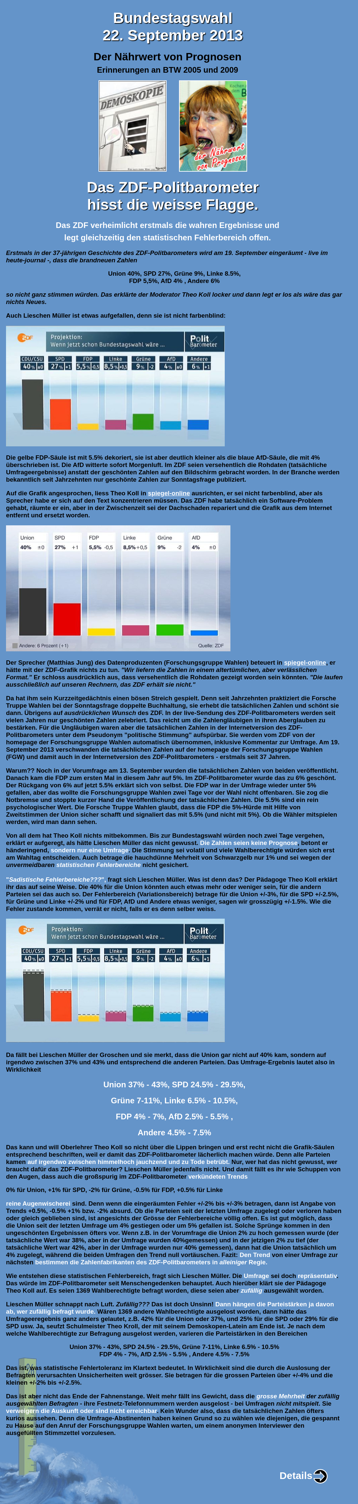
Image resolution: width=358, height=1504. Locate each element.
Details (304, 1475)
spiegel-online (169, 493)
